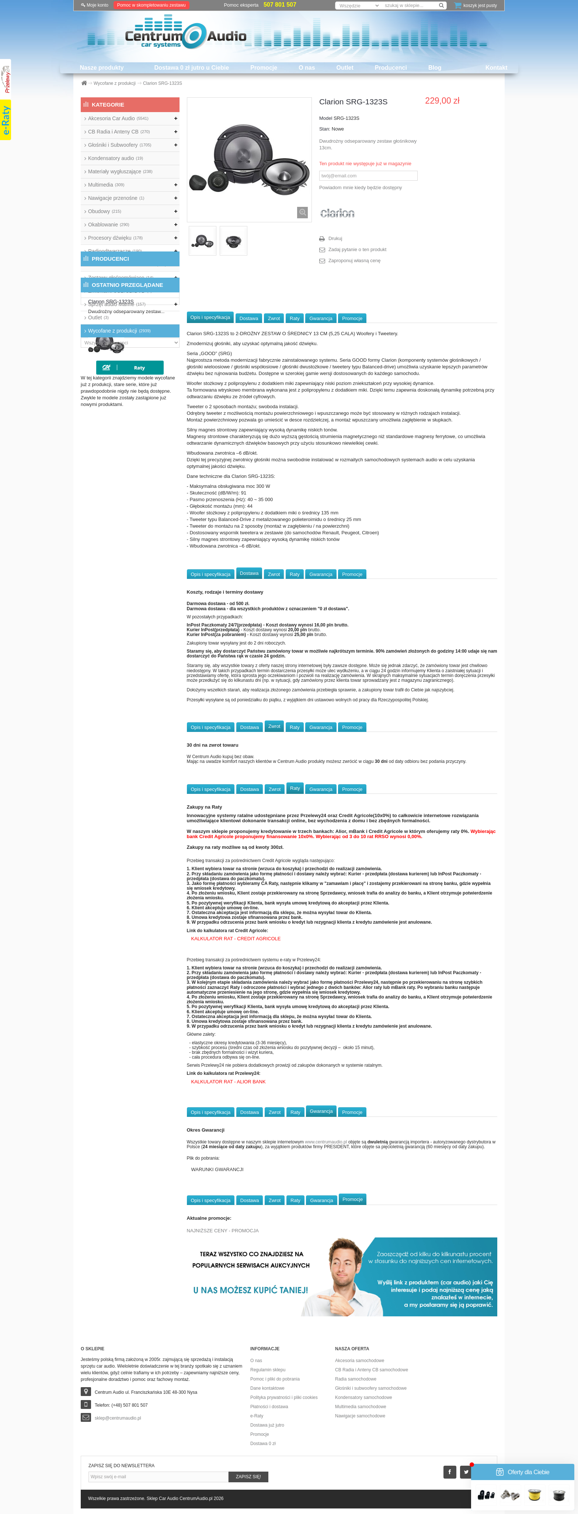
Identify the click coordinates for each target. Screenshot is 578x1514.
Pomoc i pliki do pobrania (275, 1379)
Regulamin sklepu (267, 1369)
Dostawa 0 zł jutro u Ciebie (191, 68)
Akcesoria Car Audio (118, 118)
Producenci (391, 68)
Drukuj (335, 238)
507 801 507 (280, 4)
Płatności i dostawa (269, 1406)
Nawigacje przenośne (116, 198)
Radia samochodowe (355, 1379)
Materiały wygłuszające (120, 171)
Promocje (263, 68)
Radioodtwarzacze (115, 251)
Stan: (324, 129)
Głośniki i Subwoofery (119, 145)
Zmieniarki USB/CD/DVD (120, 291)
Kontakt (496, 68)
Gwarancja (320, 318)
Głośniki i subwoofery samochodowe (371, 1388)
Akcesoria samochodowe (359, 1360)
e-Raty (256, 1415)
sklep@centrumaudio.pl (118, 1418)
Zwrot (274, 318)
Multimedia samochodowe (360, 1406)
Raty (295, 318)
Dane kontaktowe (267, 1388)
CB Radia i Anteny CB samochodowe (371, 1369)
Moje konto (94, 5)
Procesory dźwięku (115, 238)
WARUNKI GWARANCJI (217, 1169)
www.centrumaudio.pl (326, 1142)
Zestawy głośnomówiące (120, 278)
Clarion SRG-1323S (149, 409)
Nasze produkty (101, 68)
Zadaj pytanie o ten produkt (357, 249)
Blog (435, 68)
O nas (307, 68)
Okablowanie (108, 225)
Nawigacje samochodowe (360, 1415)
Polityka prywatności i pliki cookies (284, 1397)
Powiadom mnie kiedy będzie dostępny (360, 187)
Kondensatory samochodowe (363, 1397)
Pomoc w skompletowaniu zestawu (151, 5)
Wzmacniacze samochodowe (127, 264)
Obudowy (104, 211)
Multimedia (106, 185)
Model (325, 118)
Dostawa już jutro (267, 1425)
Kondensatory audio (115, 158)
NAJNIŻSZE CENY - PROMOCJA (223, 1230)
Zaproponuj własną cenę (354, 260)
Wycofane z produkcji (119, 331)
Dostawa (249, 318)
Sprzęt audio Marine (117, 304)
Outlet (345, 68)
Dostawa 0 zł (263, 1443)
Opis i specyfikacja (210, 317)
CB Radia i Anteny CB (119, 132)
